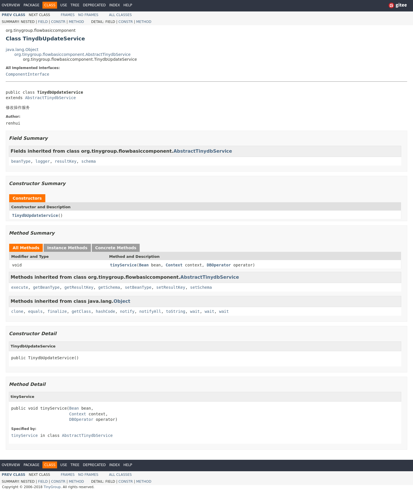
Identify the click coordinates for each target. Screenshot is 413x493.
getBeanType (46, 287)
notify (127, 311)
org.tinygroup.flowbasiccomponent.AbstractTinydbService (72, 54)
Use (63, 5)
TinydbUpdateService (35, 215)
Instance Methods (67, 247)
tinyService (123, 265)
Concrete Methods (116, 247)
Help (127, 5)
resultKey (66, 161)
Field (43, 22)
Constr (58, 22)
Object (122, 301)
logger (42, 161)
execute (19, 287)
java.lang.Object (22, 49)
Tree (75, 5)
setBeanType (138, 287)
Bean (144, 265)
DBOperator (219, 265)
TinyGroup (52, 487)
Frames (68, 15)
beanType (20, 161)
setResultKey (170, 287)
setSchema (201, 287)
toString (175, 311)
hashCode (105, 311)
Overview (11, 5)
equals (35, 311)
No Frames (88, 15)
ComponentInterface (27, 74)
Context (173, 265)
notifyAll (150, 311)
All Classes (120, 15)
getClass (81, 311)
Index (114, 5)
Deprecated (94, 5)
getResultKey (78, 287)
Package (31, 5)
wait (195, 311)
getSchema (109, 287)
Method (76, 22)
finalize (57, 311)
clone (17, 311)
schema (88, 161)
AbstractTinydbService (50, 97)
